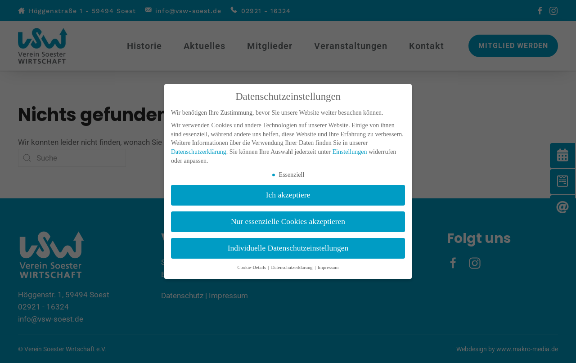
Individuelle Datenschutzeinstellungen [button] (288, 247)
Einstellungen (349, 151)
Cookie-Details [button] (252, 267)
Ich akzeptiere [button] (288, 194)
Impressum (328, 267)
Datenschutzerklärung (198, 151)
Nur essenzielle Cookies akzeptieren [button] (288, 221)
